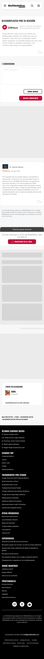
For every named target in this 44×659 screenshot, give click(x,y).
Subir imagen (33, 91)
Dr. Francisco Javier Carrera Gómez (13, 441)
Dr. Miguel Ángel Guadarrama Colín (13, 447)
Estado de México (7, 469)
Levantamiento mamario (10, 520)
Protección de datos (11, 640)
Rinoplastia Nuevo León (9, 484)
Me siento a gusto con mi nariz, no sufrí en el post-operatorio (21, 545)
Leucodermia (6, 529)
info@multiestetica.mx (31, 634)
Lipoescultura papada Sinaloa (11, 508)
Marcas (4, 591)
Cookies (34, 640)
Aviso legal (21, 643)
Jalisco (4, 459)
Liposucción (6, 533)
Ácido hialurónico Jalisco (10, 481)
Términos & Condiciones (21, 646)
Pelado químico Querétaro (10, 498)
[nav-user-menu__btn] (38, 5)
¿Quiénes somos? (7, 569)
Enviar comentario (30, 98)
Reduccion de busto (8, 523)
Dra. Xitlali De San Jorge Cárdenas (13, 438)
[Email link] (29, 604)
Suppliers (5, 594)
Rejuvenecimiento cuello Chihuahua (14, 504)
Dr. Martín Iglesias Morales (10, 444)
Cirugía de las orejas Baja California (13, 494)
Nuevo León (6, 463)
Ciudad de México (8, 456)
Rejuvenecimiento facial (10, 516)
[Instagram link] (14, 605)
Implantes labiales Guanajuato (12, 501)
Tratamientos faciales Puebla (11, 488)
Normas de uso (25, 640)
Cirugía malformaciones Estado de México (15, 491)
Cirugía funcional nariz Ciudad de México (15, 478)
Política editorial (33, 643)
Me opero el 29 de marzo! (10, 554)
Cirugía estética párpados (10, 526)
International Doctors (9, 597)
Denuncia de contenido (9, 575)
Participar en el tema (22, 241)
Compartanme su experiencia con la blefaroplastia (18, 560)
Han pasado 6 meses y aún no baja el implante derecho (20, 557)
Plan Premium (6, 587)
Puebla (4, 466)
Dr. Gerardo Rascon (16, 167)
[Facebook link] (22, 605)
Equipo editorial (7, 572)
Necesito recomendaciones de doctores (15, 541)
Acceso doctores (7, 584)
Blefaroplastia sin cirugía (17, 403)
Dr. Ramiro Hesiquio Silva (10, 434)
